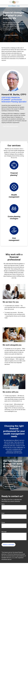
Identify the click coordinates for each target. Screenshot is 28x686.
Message (3, 531)
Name (3, 504)
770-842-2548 (8, 668)
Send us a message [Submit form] (8, 544)
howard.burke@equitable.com (8, 675)
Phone (3, 522)
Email (2, 513)
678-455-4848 (8, 666)
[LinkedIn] (2, 677)
